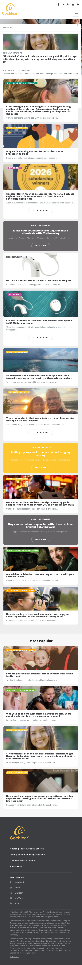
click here (32, 953)
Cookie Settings (14, 957)
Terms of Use (27, 914)
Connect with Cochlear (23, 860)
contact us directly (56, 943)
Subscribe (16, 866)
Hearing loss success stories (27, 849)
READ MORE (40, 210)
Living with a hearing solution (27, 854)
